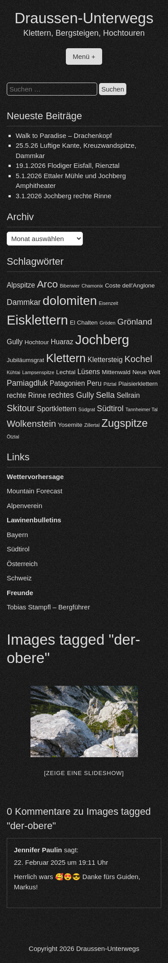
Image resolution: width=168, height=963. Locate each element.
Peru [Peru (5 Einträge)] (94, 383)
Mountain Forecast (34, 491)
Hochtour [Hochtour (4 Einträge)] (37, 342)
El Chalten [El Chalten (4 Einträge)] (84, 322)
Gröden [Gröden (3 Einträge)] (107, 322)
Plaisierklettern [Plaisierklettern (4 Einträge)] (138, 383)
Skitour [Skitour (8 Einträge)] (21, 408)
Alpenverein (24, 505)
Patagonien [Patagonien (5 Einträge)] (67, 383)
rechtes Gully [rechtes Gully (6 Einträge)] (71, 395)
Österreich (22, 563)
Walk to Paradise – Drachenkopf (64, 135)
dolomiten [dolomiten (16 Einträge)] (70, 301)
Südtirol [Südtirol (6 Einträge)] (110, 408)
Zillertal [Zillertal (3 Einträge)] (91, 425)
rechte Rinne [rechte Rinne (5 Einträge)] (26, 395)
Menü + (84, 56)
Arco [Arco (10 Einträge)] (47, 284)
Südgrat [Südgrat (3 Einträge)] (86, 409)
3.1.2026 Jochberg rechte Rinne (63, 196)
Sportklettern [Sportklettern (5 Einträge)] (56, 409)
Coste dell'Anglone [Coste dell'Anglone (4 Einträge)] (130, 285)
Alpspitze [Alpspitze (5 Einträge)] (21, 285)
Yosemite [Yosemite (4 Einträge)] (70, 424)
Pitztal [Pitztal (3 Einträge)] (109, 384)
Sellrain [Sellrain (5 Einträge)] (128, 395)
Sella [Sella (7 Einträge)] (105, 395)
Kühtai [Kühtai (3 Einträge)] (13, 372)
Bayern (17, 534)
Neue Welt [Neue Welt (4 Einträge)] (146, 372)
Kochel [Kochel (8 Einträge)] (138, 359)
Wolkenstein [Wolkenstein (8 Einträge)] (31, 424)
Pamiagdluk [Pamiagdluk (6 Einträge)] (27, 383)
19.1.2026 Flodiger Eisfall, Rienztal (68, 165)
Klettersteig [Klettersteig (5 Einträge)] (105, 359)
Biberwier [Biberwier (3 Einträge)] (69, 285)
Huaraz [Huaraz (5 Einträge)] (62, 342)
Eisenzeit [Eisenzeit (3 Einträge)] (108, 303)
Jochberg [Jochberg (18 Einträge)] (102, 339)
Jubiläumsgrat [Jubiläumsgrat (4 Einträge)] (25, 360)
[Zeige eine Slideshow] (84, 773)
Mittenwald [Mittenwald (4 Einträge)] (116, 372)
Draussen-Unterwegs (84, 18)
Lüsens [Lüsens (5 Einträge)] (89, 371)
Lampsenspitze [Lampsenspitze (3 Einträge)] (38, 372)
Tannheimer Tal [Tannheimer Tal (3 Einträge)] (141, 409)
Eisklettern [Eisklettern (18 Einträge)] (37, 320)
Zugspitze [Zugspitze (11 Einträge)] (125, 423)
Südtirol (18, 549)
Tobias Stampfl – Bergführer (48, 607)
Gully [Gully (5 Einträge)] (15, 342)
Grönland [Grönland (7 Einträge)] (134, 321)
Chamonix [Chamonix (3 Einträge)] (92, 285)
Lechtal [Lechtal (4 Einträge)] (65, 372)
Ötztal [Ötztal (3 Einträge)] (13, 436)
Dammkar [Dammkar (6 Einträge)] (24, 302)
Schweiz (19, 578)
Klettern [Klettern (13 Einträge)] (66, 358)
